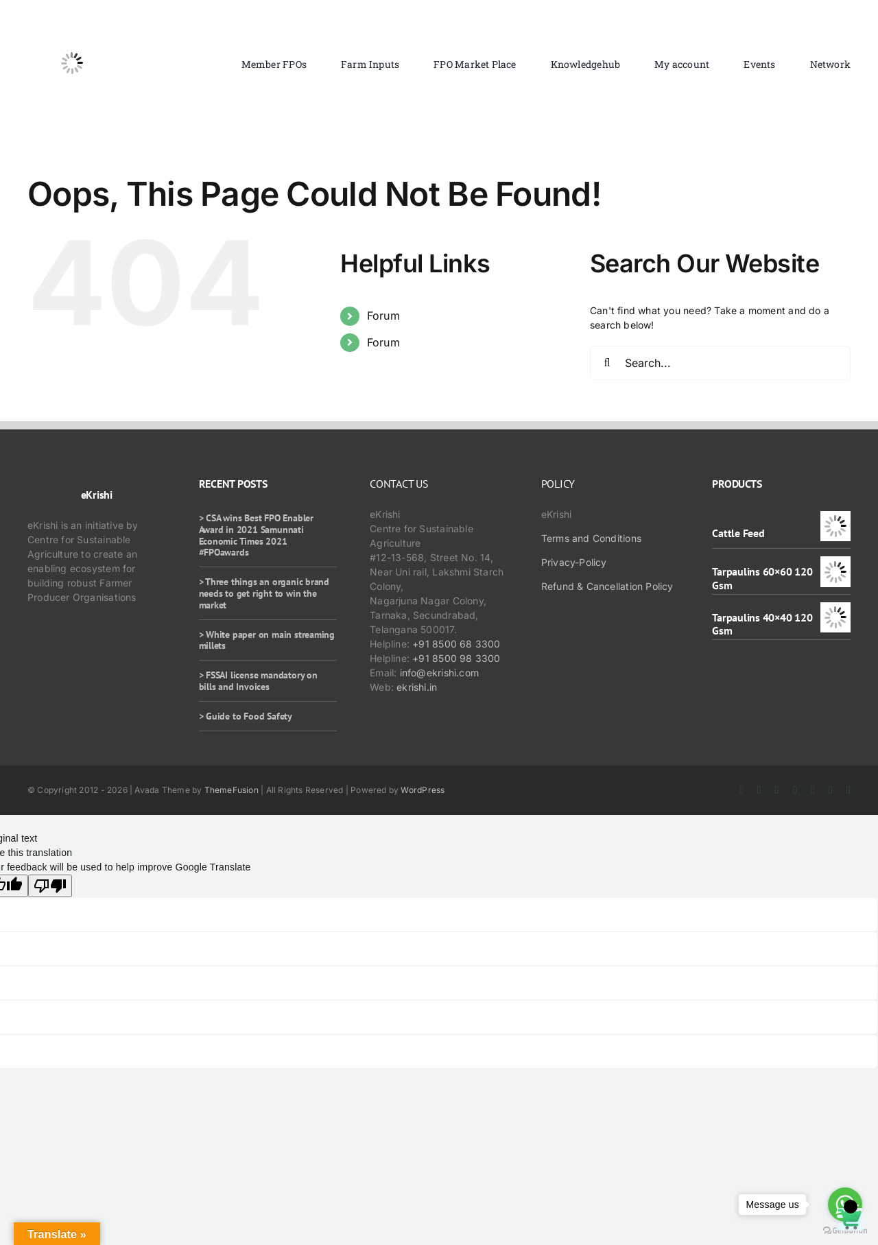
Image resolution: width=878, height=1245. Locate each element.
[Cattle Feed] (835, 518)
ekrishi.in (416, 687)
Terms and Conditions (591, 538)
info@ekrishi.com (439, 672)
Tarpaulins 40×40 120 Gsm (762, 623)
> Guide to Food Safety (245, 716)
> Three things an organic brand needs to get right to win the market (264, 593)
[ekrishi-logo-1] (72, 23)
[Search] (607, 363)
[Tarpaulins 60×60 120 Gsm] (835, 563)
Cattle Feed (738, 533)
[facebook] (741, 790)
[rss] (813, 790)
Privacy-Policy (574, 562)
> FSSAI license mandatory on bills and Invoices (258, 681)
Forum (383, 315)
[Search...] (720, 363)
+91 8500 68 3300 (456, 644)
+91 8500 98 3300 (456, 658)
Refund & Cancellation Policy (607, 586)
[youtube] (795, 790)
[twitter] (759, 790)
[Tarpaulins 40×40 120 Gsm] (835, 609)
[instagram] (777, 790)
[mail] (848, 790)
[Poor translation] (50, 886)
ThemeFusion (231, 790)
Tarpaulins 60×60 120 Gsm (762, 578)
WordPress (422, 790)
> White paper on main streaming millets (267, 640)
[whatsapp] (831, 790)
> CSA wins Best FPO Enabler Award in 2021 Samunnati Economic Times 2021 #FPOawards (256, 535)
